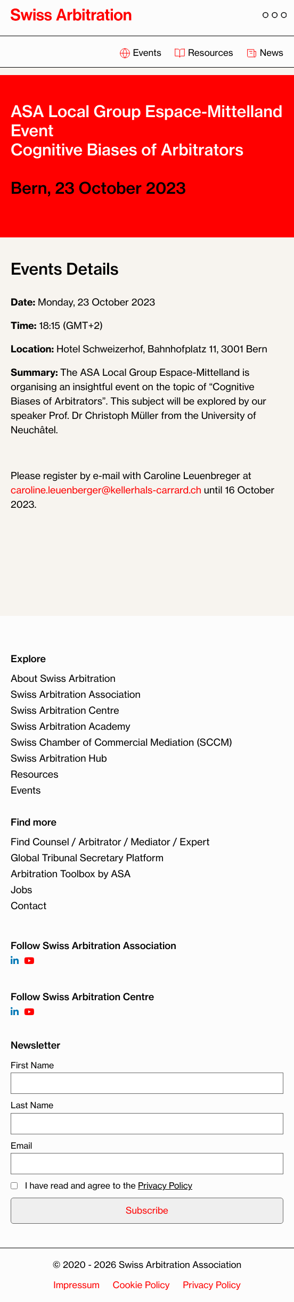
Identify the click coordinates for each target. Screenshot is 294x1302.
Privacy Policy (165, 1185)
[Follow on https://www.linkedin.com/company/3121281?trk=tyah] (15, 961)
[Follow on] (15, 1012)
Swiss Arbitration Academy (70, 726)
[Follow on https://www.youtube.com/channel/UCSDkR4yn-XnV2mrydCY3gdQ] (29, 961)
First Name (32, 1065)
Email (21, 1145)
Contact (28, 906)
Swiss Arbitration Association (76, 695)
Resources (204, 53)
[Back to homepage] (71, 14)
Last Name (32, 1105)
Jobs (21, 890)
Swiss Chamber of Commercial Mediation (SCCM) (121, 742)
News (264, 53)
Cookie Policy (141, 1285)
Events (141, 53)
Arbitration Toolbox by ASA (70, 874)
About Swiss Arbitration (63, 679)
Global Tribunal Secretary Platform (87, 858)
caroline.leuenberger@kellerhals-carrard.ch (106, 490)
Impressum (76, 1285)
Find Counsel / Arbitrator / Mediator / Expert (110, 842)
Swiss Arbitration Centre (65, 710)
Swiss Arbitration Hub (59, 758)
